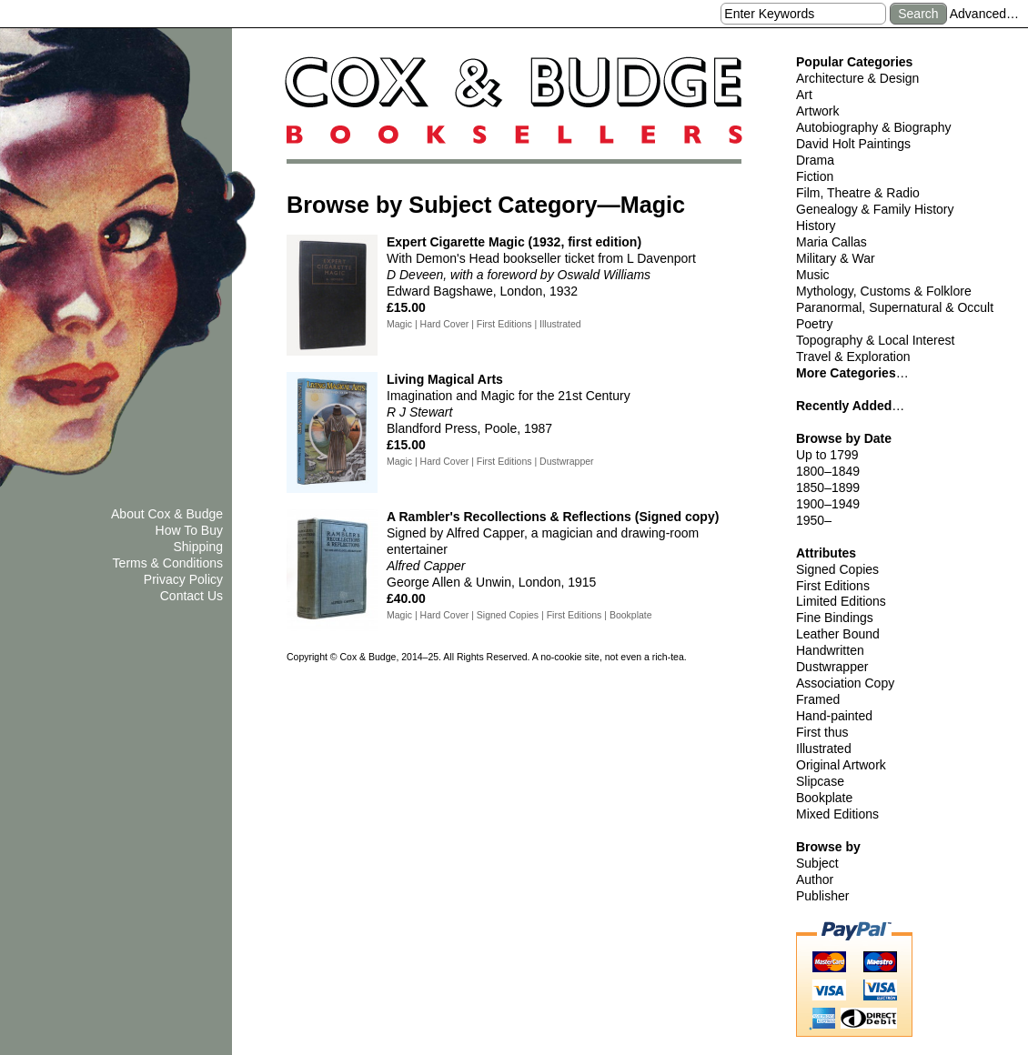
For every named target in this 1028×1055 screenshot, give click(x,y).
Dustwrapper (832, 666)
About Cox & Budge (167, 514)
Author (814, 879)
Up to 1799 (827, 454)
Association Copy (845, 683)
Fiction (814, 176)
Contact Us (191, 595)
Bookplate (824, 797)
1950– (813, 520)
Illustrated (824, 748)
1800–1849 (828, 471)
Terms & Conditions (168, 563)
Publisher (822, 896)
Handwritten (830, 650)
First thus (822, 732)
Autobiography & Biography (873, 127)
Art (804, 94)
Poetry (814, 323)
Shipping (199, 546)
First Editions (833, 585)
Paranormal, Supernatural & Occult (894, 307)
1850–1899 (828, 487)
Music (813, 274)
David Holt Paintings (853, 143)
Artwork (817, 111)
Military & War (835, 258)
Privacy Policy (183, 579)
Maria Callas (831, 242)
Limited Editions (841, 601)
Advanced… (984, 13)
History (816, 225)
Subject (817, 863)
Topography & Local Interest (875, 340)
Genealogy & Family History (875, 209)
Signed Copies (837, 569)
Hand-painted (834, 715)
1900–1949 (828, 504)
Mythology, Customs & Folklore (884, 291)
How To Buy (189, 530)
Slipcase (820, 781)
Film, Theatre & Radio (858, 193)
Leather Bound (838, 634)
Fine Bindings (834, 617)
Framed (818, 699)
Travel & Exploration (853, 356)
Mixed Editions (837, 814)
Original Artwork (841, 765)
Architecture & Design (857, 78)
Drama (815, 160)
